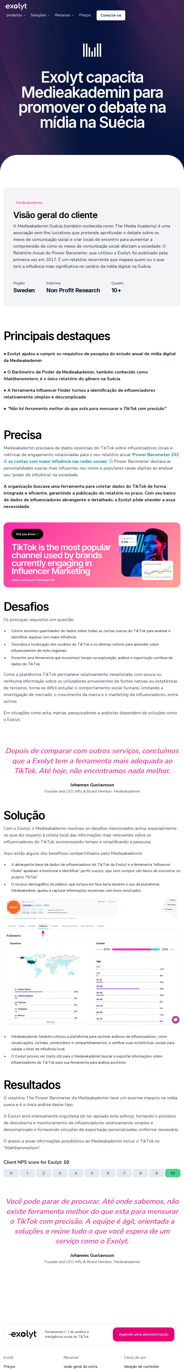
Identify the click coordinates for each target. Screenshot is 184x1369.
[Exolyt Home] (23, 1334)
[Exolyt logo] (16, 6)
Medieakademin (29, 202)
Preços (85, 15)
